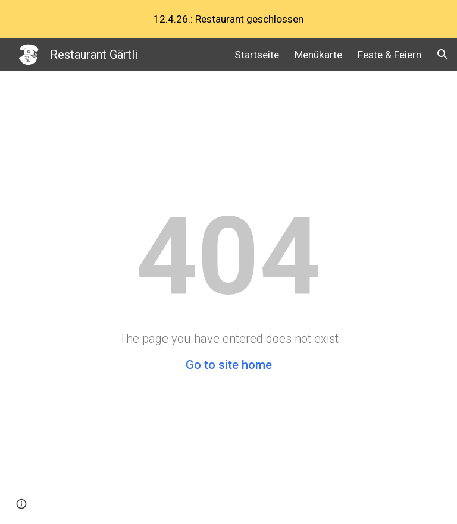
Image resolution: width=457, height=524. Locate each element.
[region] (228, 19)
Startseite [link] (256, 55)
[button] (442, 54)
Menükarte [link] (318, 55)
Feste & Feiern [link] (389, 55)
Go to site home (229, 365)
